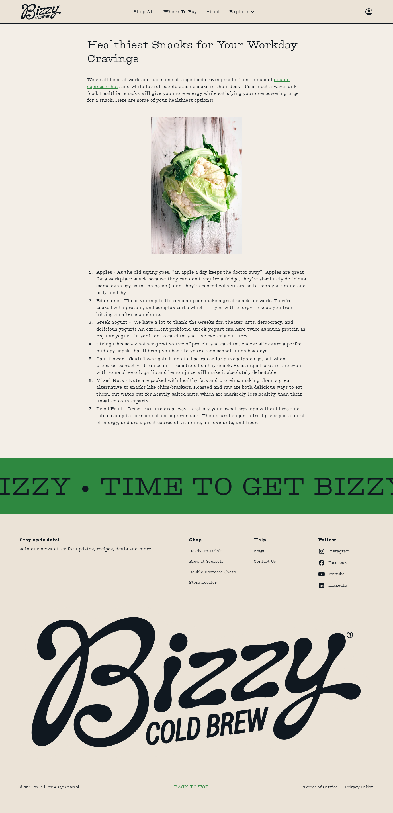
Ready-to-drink (205, 551)
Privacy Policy (359, 787)
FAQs (259, 551)
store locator (203, 582)
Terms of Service (320, 787)
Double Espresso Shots (212, 572)
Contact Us (265, 561)
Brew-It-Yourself (206, 561)
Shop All (144, 11)
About (213, 11)
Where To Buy (180, 11)
